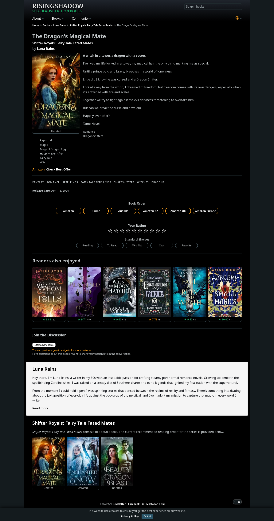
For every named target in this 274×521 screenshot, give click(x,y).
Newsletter (119, 504)
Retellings (70, 182)
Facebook (134, 504)
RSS (163, 504)
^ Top (237, 501)
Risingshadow (57, 7)
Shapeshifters (124, 182)
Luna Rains (46, 48)
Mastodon (152, 504)
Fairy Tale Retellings (96, 182)
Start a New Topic (43, 344)
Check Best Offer (58, 169)
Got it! (147, 516)
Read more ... (42, 408)
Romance (53, 182)
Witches (142, 182)
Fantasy (38, 182)
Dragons (157, 182)
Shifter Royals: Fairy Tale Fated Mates (62, 43)
